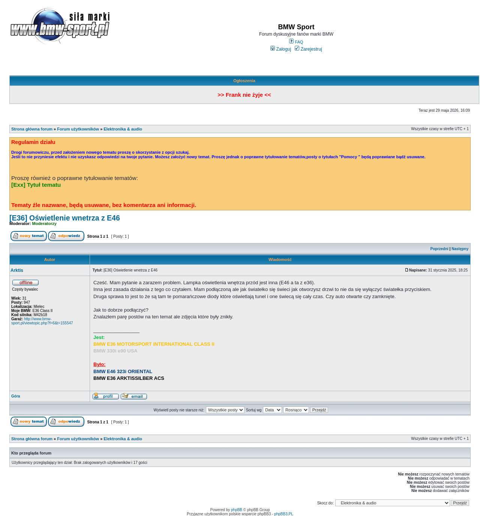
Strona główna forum (31, 129)
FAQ (296, 42)
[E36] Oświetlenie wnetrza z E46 (64, 218)
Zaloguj (280, 49)
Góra (15, 396)
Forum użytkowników (78, 129)
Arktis (16, 270)
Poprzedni (439, 249)
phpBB (236, 510)
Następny (460, 249)
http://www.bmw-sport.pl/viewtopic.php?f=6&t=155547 (42, 321)
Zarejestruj (308, 49)
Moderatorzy (44, 223)
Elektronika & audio (123, 129)
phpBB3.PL (283, 514)
